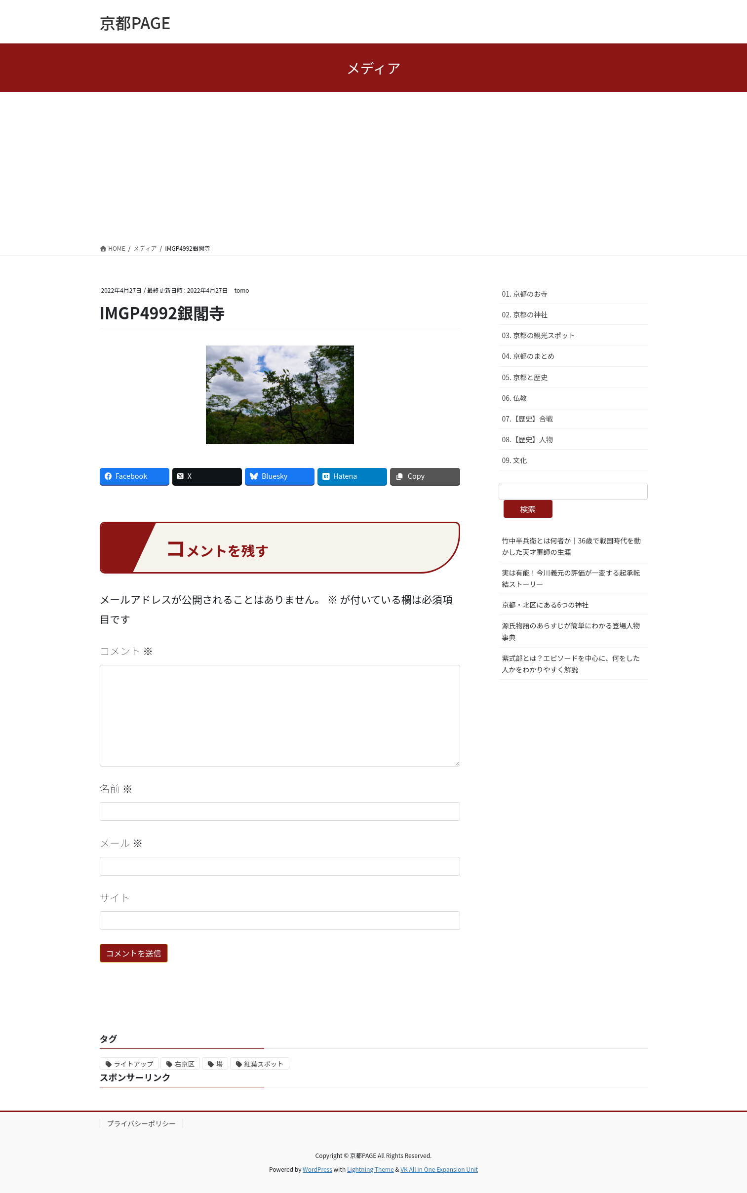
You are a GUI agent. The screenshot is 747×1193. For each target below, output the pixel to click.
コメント (127, 650)
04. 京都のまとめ (528, 356)
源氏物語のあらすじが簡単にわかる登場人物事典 (571, 631)
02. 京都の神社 (525, 314)
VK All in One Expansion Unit (439, 1169)
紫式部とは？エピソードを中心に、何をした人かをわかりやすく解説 (571, 663)
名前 (116, 788)
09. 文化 (514, 460)
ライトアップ (134, 1064)
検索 (528, 509)
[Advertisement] (374, 166)
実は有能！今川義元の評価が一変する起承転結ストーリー (571, 578)
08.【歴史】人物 (527, 439)
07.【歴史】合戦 (527, 418)
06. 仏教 (514, 398)
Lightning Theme (370, 1169)
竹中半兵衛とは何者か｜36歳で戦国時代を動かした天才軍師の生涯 (571, 546)
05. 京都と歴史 (525, 377)
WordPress (317, 1169)
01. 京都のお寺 (525, 294)
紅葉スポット (264, 1064)
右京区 (185, 1064)
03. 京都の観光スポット (539, 335)
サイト (115, 897)
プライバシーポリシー (141, 1123)
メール (121, 842)
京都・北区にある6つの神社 (545, 605)
